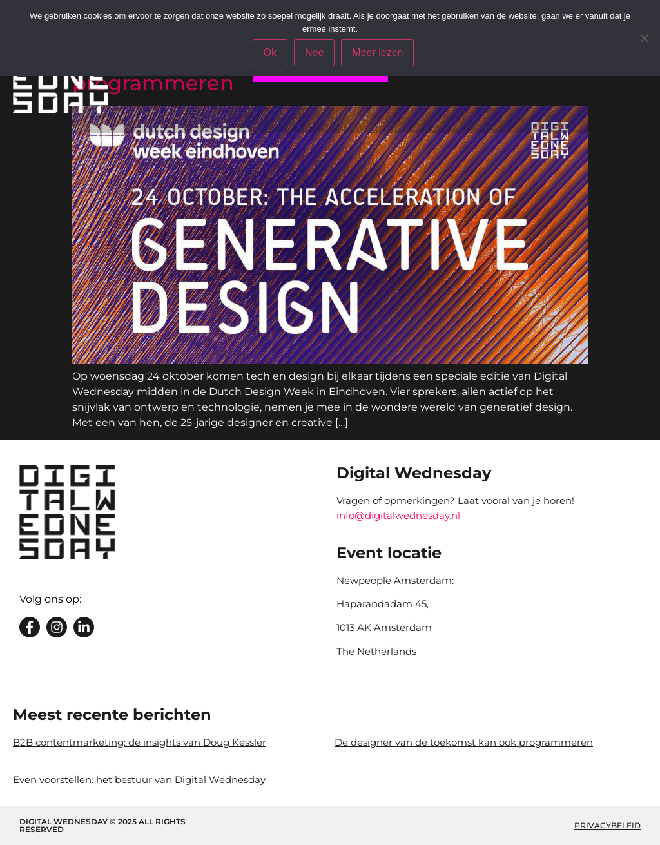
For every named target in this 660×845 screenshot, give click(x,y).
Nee (314, 52)
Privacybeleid (607, 825)
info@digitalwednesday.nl (398, 515)
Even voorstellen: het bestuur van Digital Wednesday (139, 779)
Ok (270, 52)
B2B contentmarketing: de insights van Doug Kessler (139, 742)
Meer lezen (377, 52)
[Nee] (643, 38)
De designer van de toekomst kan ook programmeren (464, 742)
